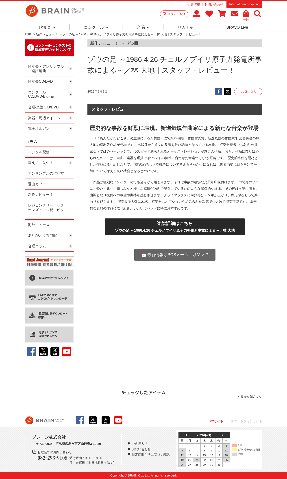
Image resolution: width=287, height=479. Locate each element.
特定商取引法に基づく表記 (151, 454)
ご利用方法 (140, 444)
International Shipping (244, 4)
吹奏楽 (47, 27)
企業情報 (193, 4)
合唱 (143, 27)
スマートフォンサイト (246, 421)
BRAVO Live (237, 27)
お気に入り (249, 91)
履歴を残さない (251, 396)
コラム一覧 (176, 14)
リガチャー (188, 27)
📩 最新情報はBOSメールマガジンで (174, 254)
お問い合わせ (213, 4)
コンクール (96, 27)
